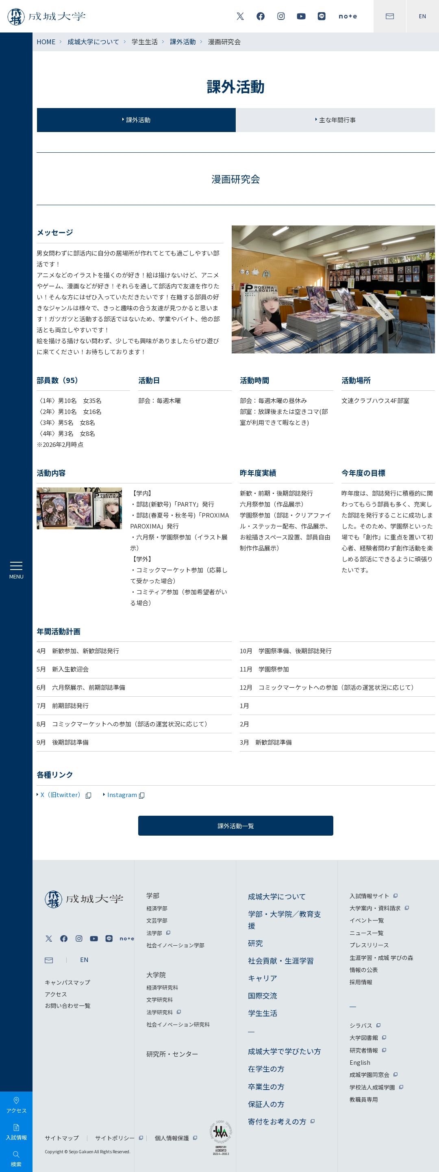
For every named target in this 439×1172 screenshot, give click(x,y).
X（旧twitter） (67, 794)
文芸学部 (156, 920)
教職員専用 (364, 1099)
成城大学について (93, 41)
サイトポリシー (115, 1138)
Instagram (127, 794)
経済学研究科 (162, 987)
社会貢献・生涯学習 (281, 960)
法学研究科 (159, 1012)
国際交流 (262, 995)
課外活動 (183, 41)
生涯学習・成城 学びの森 (381, 957)
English (360, 1062)
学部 (152, 895)
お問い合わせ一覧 (67, 1005)
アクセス (56, 994)
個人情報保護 (172, 1138)
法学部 (154, 933)
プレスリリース (369, 945)
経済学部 (156, 908)
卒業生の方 (266, 1086)
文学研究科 (159, 999)
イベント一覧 (367, 920)
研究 (255, 943)
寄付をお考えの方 (277, 1121)
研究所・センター (172, 1054)
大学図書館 (364, 1037)
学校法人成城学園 (372, 1087)
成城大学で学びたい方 (284, 1051)
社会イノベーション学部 (175, 945)
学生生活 (262, 1012)
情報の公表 (364, 970)
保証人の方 (266, 1103)
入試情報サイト (369, 896)
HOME (46, 41)
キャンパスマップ (67, 982)
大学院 (156, 974)
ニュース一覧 (366, 933)
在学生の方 (266, 1068)
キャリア (262, 978)
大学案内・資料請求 (375, 908)
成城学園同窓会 (369, 1074)
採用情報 (361, 982)
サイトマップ (62, 1138)
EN (422, 16)
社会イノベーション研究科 (178, 1024)
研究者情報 (364, 1050)
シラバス (361, 1025)
